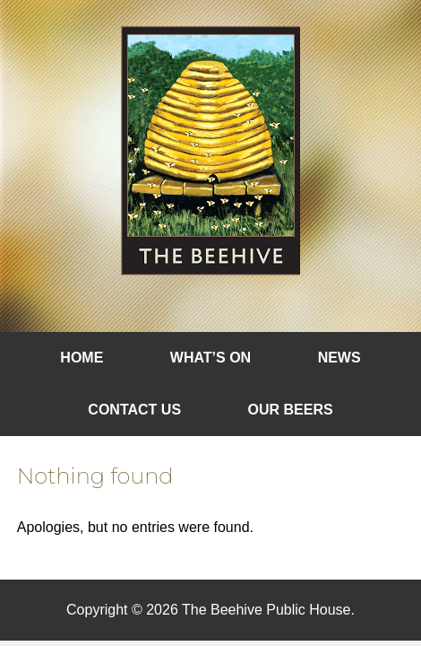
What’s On (210, 357)
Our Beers (290, 409)
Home (81, 357)
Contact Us (134, 409)
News (339, 357)
